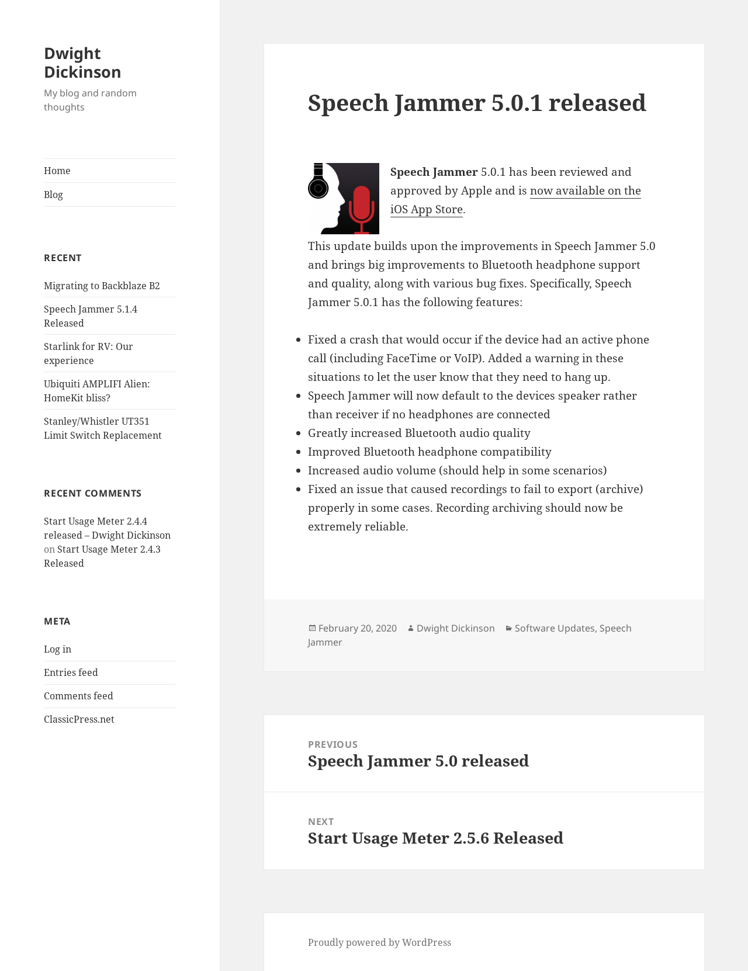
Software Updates (555, 628)
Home (57, 170)
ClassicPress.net (79, 719)
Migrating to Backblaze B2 (102, 285)
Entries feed (71, 672)
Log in (57, 649)
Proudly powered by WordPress (379, 942)
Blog (53, 194)
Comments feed (78, 695)
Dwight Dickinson (83, 62)
